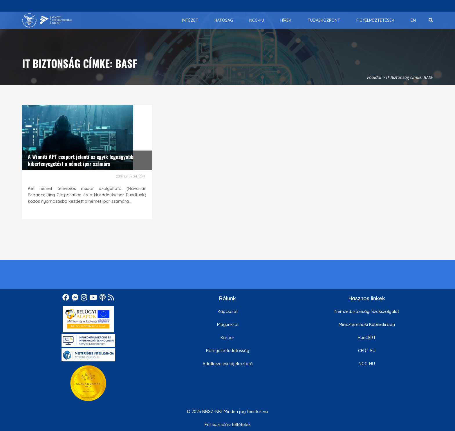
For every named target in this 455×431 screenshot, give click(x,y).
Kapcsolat (228, 311)
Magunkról (227, 324)
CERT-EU (366, 350)
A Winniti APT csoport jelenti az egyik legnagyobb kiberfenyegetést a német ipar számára (80, 160)
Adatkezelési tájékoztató (228, 363)
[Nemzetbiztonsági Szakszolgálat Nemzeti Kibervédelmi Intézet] (47, 20)
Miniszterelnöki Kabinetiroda (367, 324)
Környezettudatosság (227, 350)
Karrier (227, 337)
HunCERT (367, 337)
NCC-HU (367, 363)
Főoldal (374, 77)
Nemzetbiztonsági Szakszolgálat (367, 311)
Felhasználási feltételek (228, 424)
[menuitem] (190, 20)
